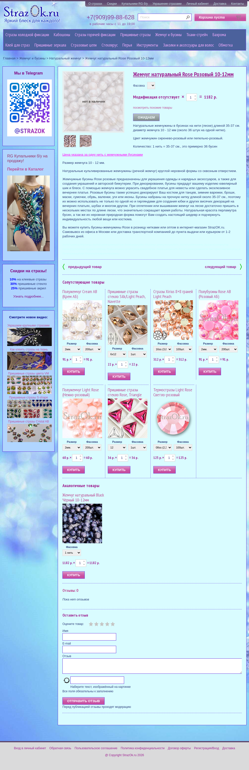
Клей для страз (17, 45)
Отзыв (66, 656)
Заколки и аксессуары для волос (188, 45)
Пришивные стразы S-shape (28, 397)
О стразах (95, 3)
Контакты (237, 3)
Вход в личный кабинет (30, 751)
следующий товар (223, 266)
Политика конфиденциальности (143, 751)
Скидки (112, 3)
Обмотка (226, 45)
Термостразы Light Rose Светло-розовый (172, 392)
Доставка (220, 3)
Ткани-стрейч (197, 34)
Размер (72, 343)
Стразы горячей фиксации (95, 34)
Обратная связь (60, 751)
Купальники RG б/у (135, 3)
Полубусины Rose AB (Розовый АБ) (215, 294)
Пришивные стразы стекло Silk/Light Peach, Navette (126, 296)
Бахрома (219, 34)
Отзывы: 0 (70, 590)
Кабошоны (62, 34)
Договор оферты (179, 751)
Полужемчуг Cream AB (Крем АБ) (79, 294)
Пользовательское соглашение (96, 751)
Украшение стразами (167, 3)
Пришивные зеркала (50, 45)
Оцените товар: (73, 624)
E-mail (66, 643)
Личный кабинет (197, 3)
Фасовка (139, 85)
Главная (9, 58)
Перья (127, 45)
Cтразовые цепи (84, 45)
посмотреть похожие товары (152, 107)
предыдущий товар (82, 266)
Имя (65, 631)
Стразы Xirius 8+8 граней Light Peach (173, 294)
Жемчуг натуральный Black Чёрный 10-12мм (83, 497)
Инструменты (147, 45)
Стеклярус (110, 45)
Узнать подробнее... (28, 296)
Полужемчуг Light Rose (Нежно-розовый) (80, 392)
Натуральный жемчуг (65, 58)
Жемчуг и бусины (168, 34)
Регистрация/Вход (206, 751)
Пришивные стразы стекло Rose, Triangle (125, 392)
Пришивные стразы (135, 34)
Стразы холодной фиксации (27, 34)
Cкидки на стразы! (28, 271)
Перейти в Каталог (25, 169)
